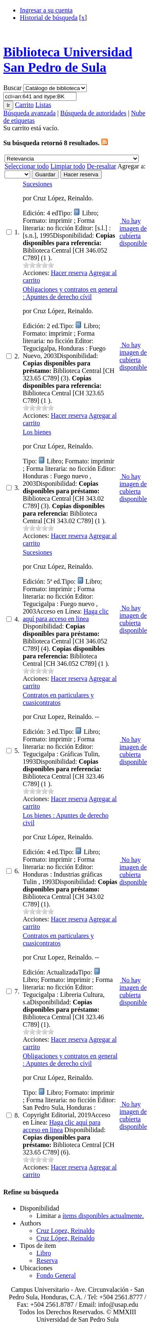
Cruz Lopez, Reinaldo (65, 1230)
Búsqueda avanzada (29, 113)
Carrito (24, 104)
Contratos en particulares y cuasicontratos (58, 699)
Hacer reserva (69, 272)
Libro (43, 1253)
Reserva (47, 1260)
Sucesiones (37, 184)
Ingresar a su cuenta (46, 10)
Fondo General (56, 1275)
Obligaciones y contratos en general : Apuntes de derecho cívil (70, 293)
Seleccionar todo (27, 166)
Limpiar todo (67, 166)
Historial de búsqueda (49, 17)
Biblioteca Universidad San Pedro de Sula (67, 59)
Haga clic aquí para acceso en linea (66, 615)
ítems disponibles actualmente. (103, 1215)
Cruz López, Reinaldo (65, 1238)
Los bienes (37, 432)
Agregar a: (131, 166)
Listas (43, 104)
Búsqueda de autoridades (93, 113)
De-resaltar (101, 166)
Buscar (13, 87)
